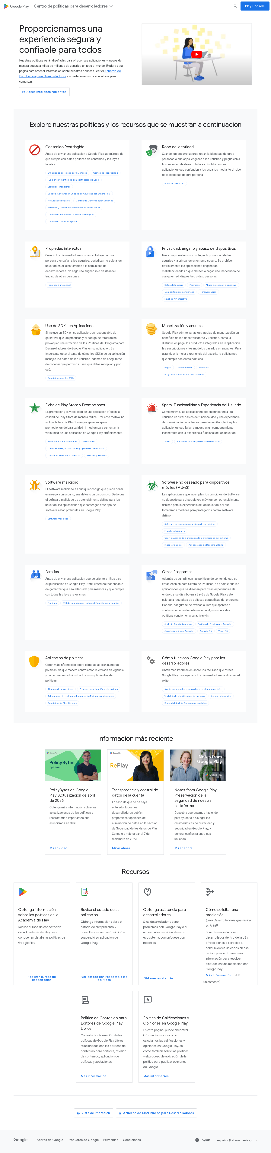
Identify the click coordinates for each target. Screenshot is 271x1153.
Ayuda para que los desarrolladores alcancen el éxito (193, 689)
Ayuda (203, 1140)
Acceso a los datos (221, 696)
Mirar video (58, 848)
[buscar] (235, 6)
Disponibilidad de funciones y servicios (185, 703)
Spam (167, 441)
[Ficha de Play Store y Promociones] (36, 410)
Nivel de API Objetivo (175, 298)
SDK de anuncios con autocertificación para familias (91, 603)
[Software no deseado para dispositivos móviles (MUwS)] (153, 487)
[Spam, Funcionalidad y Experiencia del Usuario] (153, 410)
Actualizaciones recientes (44, 92)
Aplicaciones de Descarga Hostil (206, 544)
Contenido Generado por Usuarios (94, 200)
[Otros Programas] (153, 576)
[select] (238, 1140)
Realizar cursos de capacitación (42, 978)
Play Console (255, 6)
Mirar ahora (121, 848)
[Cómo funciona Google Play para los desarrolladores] (153, 660)
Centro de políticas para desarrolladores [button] (73, 6)
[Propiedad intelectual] (36, 253)
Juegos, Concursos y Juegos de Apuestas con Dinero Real (79, 193)
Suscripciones (184, 367)
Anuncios (204, 367)
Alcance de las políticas (60, 689)
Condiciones (132, 1140)
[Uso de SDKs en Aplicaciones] (36, 330)
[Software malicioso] (36, 487)
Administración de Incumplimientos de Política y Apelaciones (80, 696)
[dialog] (135, 6)
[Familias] (36, 576)
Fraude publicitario (174, 530)
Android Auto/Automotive (178, 624)
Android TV (206, 631)
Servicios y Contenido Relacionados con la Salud (74, 207)
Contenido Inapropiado (105, 172)
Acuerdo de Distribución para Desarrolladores (156, 1113)
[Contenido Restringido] (36, 152)
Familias (52, 603)
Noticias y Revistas (97, 455)
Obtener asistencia (158, 978)
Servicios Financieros (59, 186)
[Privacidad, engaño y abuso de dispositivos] (153, 253)
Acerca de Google (50, 1140)
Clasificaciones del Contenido (64, 455)
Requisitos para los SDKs (61, 378)
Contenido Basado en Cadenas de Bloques (71, 214)
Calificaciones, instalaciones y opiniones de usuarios (76, 448)
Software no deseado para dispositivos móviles (189, 524)
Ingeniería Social (173, 544)
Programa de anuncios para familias (184, 374)
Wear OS (223, 631)
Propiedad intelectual (59, 284)
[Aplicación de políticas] (36, 663)
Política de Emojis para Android (214, 624)
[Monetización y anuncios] (153, 331)
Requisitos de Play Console (62, 703)
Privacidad (110, 1140)
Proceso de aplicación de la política (99, 689)
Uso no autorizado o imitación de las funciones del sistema (196, 537)
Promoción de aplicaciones (62, 441)
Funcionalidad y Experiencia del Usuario (198, 441)
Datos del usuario (173, 284)
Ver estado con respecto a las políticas (104, 978)
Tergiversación (208, 291)
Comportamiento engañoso (179, 291)
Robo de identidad (174, 183)
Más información (218, 975)
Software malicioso (58, 518)
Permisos (194, 284)
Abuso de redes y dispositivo (221, 284)
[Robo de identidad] (153, 152)
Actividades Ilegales (59, 200)
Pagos (167, 367)
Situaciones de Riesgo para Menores (67, 172)
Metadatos (89, 441)
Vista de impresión (93, 1113)
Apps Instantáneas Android (179, 631)
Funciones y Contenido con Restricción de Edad (73, 179)
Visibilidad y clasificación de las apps (184, 696)
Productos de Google (83, 1140)
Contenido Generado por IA (63, 221)
